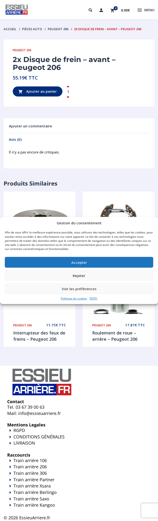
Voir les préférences (79, 288)
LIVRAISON (79, 446)
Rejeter (79, 275)
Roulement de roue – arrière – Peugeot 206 (114, 336)
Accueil (10, 29)
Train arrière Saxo (31, 499)
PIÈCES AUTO (32, 29)
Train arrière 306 (30, 473)
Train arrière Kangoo (79, 508)
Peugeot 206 (58, 29)
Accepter (79, 262)
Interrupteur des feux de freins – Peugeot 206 (39, 336)
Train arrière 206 (30, 467)
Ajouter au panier (37, 91)
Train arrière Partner (34, 479)
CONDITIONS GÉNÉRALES (39, 437)
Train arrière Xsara (32, 486)
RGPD (93, 298)
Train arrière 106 (30, 460)
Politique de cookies (74, 298)
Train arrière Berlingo (35, 492)
